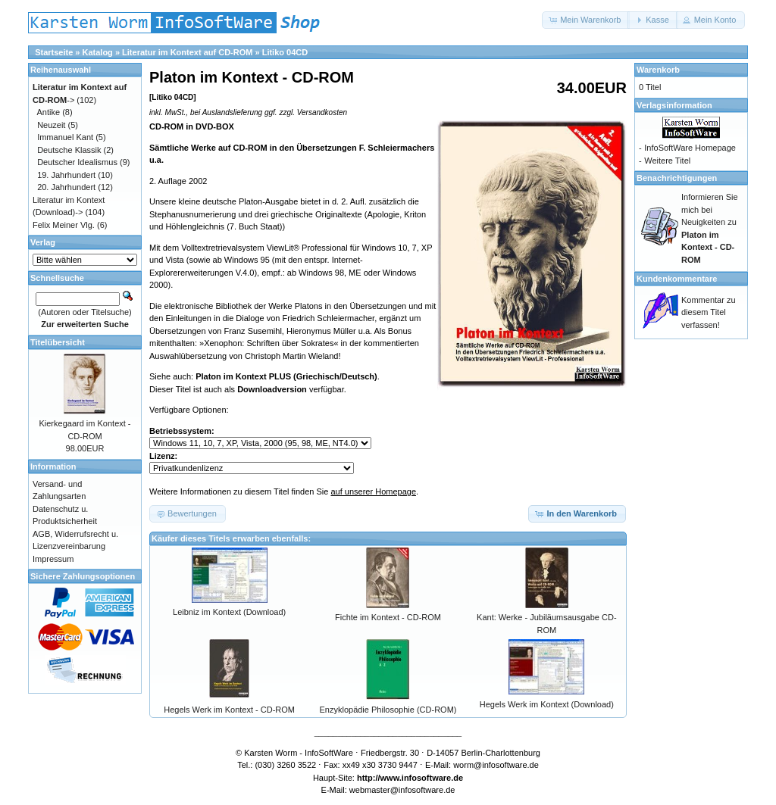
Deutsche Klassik (69, 149)
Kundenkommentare (677, 278)
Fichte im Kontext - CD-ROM (388, 617)
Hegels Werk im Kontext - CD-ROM (229, 709)
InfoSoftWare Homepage (690, 147)
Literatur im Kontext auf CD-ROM (187, 52)
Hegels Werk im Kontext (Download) (547, 704)
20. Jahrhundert (66, 187)
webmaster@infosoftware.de (402, 789)
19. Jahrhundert (66, 174)
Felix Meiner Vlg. (64, 224)
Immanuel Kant (65, 137)
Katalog (98, 52)
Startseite (54, 52)
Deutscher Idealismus (77, 162)
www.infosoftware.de (422, 777)
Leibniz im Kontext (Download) (229, 611)
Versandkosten (322, 112)
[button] (586, 20)
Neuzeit (51, 124)
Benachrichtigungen (677, 178)
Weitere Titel (667, 160)
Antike (49, 112)
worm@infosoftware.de (496, 764)
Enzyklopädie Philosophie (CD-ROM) (388, 709)
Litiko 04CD (285, 52)
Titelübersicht (57, 342)
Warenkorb (658, 69)
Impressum (53, 558)
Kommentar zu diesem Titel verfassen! (708, 312)
